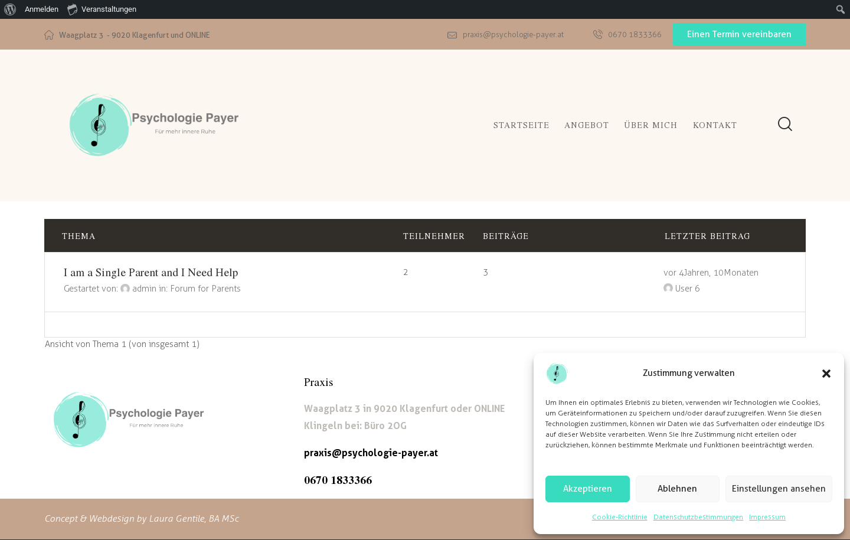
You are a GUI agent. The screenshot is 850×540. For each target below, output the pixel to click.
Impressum (767, 517)
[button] (826, 373)
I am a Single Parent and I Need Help (151, 271)
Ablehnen (677, 488)
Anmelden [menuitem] (41, 9)
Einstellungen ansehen (779, 488)
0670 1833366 (338, 479)
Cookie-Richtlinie (620, 517)
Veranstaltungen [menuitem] (101, 9)
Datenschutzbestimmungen (698, 517)
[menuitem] (10, 9)
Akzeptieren (587, 488)
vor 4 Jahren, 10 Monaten (711, 272)
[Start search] (785, 124)
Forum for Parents (205, 288)
